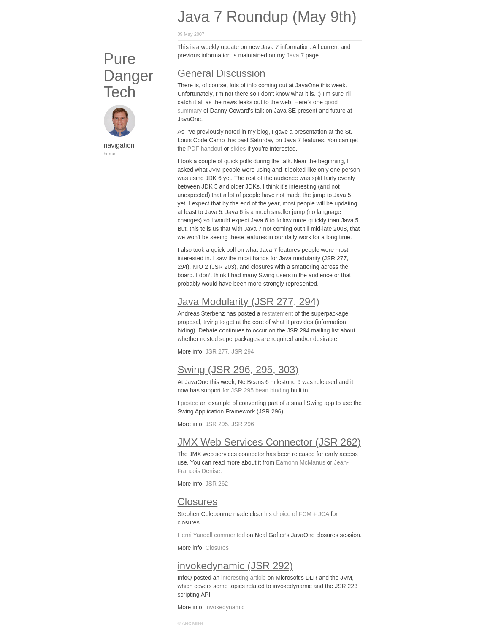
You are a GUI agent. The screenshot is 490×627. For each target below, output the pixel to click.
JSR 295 (217, 424)
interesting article (243, 577)
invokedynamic (225, 607)
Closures (217, 547)
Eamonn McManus (300, 462)
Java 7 (295, 55)
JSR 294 (242, 351)
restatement (277, 313)
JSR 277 (217, 351)
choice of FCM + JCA (301, 514)
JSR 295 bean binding (260, 390)
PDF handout (204, 148)
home (110, 153)
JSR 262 (217, 483)
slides (238, 148)
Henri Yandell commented (211, 535)
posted (189, 403)
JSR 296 (242, 424)
